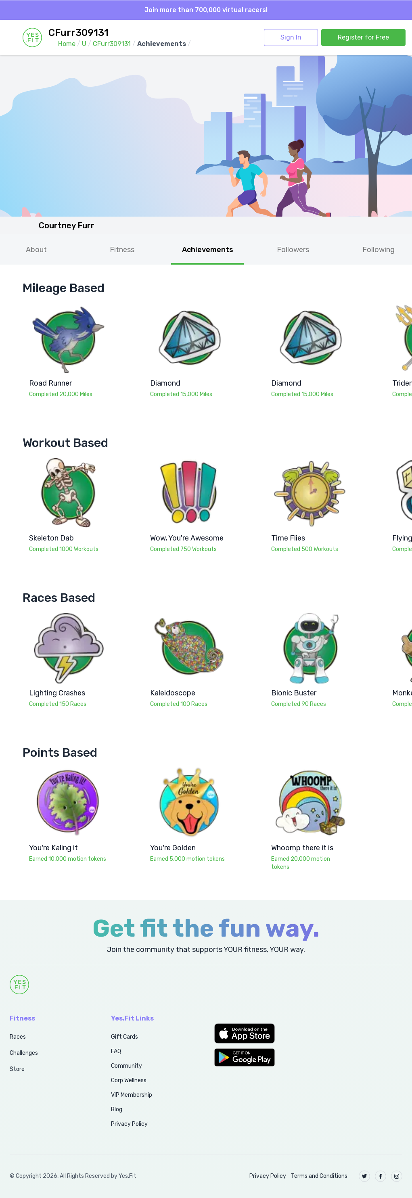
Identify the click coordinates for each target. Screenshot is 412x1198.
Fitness (122, 249)
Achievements (207, 249)
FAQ (116, 1051)
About (36, 249)
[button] (257, 1033)
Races (18, 1036)
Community (126, 1065)
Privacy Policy (129, 1124)
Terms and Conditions (319, 1176)
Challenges (24, 1053)
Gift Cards (124, 1036)
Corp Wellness (128, 1080)
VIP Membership (131, 1095)
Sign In (290, 37)
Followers (293, 249)
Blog (116, 1109)
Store (17, 1069)
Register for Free (363, 37)
